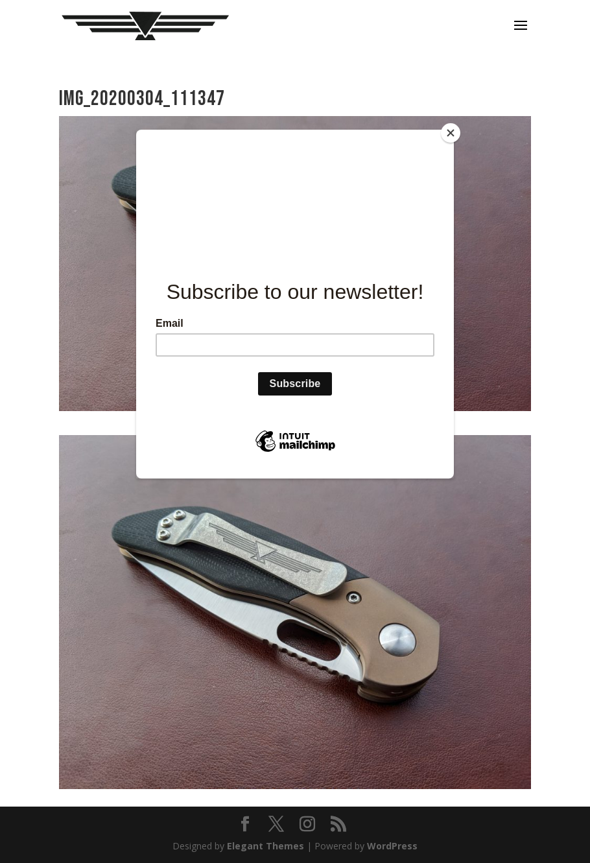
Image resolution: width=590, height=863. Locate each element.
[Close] (450, 133)
